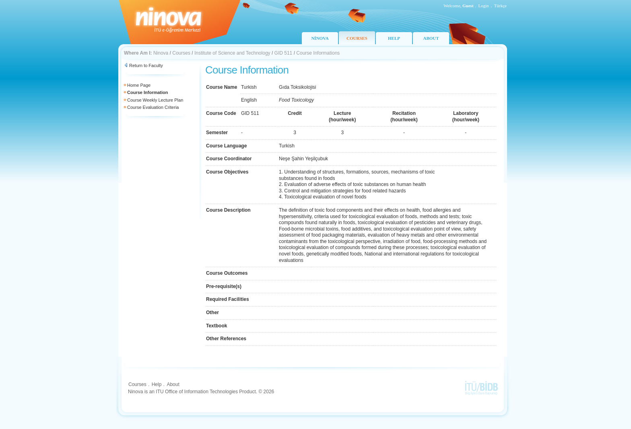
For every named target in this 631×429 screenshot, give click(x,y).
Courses (181, 53)
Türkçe (500, 5)
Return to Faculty (146, 65)
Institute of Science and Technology (232, 53)
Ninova (160, 53)
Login (483, 5)
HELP (394, 38)
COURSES (356, 38)
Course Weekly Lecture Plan (155, 100)
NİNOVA (319, 38)
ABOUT (431, 38)
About (173, 384)
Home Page (139, 85)
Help (157, 384)
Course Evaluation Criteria (153, 107)
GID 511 (283, 53)
